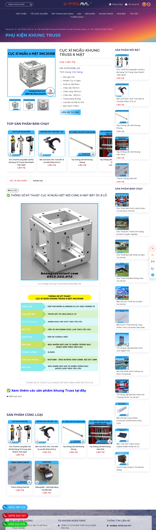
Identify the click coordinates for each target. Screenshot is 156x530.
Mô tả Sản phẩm (19, 181)
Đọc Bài (13, 190)
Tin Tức (135, 14)
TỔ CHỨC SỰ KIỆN (39, 14)
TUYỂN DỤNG (78, 17)
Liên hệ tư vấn (70, 112)
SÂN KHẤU (90, 14)
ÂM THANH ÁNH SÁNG (62, 14)
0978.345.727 (124, 523)
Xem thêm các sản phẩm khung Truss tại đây (48, 391)
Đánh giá (40, 181)
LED (79, 14)
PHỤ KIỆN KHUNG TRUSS (101, 29)
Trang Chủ (9, 29)
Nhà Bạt (121, 14)
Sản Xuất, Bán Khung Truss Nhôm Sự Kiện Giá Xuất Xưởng (62, 29)
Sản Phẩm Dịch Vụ (26, 29)
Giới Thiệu (21, 14)
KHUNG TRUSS (106, 14)
